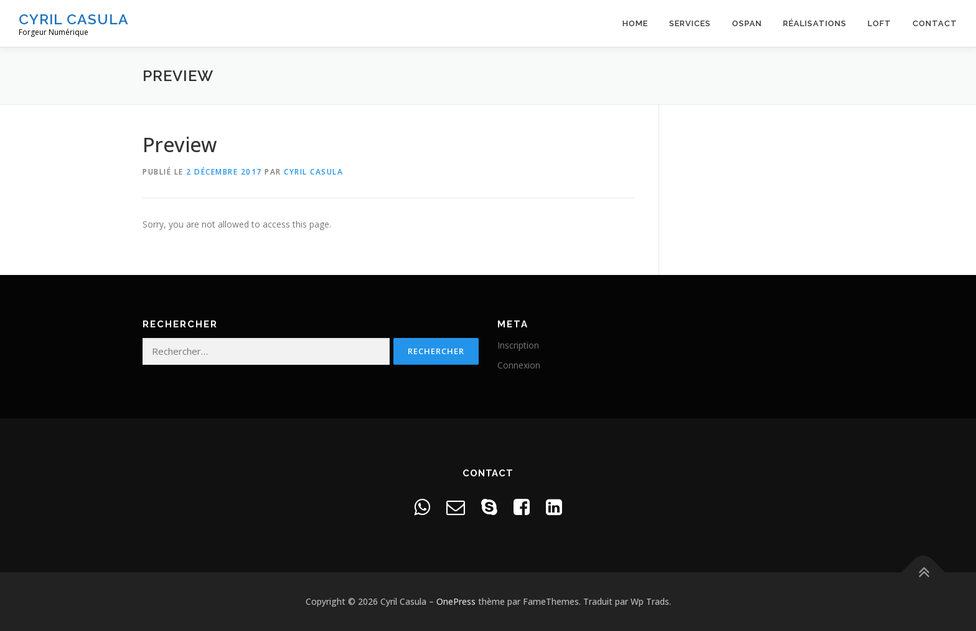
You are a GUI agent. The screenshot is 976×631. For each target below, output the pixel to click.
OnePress (456, 601)
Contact (935, 23)
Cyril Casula (74, 19)
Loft (879, 23)
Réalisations (815, 23)
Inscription (518, 345)
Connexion (518, 365)
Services (690, 23)
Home (635, 23)
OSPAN (747, 23)
